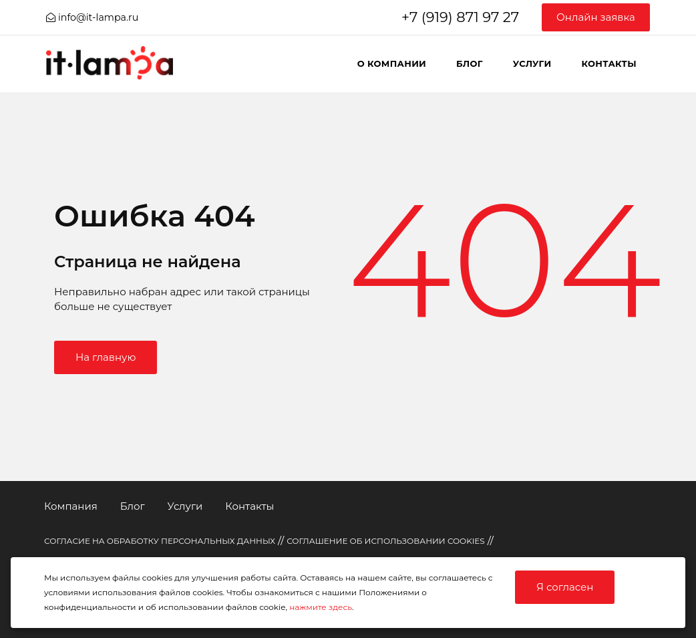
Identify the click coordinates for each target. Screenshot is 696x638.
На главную (105, 357)
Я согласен (564, 587)
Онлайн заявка (595, 17)
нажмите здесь (320, 607)
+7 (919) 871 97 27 (460, 17)
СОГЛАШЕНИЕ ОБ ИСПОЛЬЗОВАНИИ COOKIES (386, 541)
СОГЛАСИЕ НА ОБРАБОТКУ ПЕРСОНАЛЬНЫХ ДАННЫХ (159, 541)
